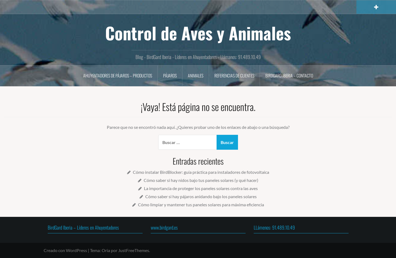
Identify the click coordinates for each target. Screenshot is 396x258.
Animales (195, 75)
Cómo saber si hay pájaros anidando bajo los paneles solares (201, 196)
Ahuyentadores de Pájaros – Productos (117, 75)
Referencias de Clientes (234, 75)
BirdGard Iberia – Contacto (289, 75)
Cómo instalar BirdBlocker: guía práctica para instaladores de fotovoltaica (201, 172)
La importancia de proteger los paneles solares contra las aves (201, 188)
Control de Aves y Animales (198, 32)
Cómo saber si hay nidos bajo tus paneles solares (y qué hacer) (201, 180)
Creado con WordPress (65, 250)
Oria (106, 250)
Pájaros (170, 75)
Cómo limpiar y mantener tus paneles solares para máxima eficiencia (201, 204)
